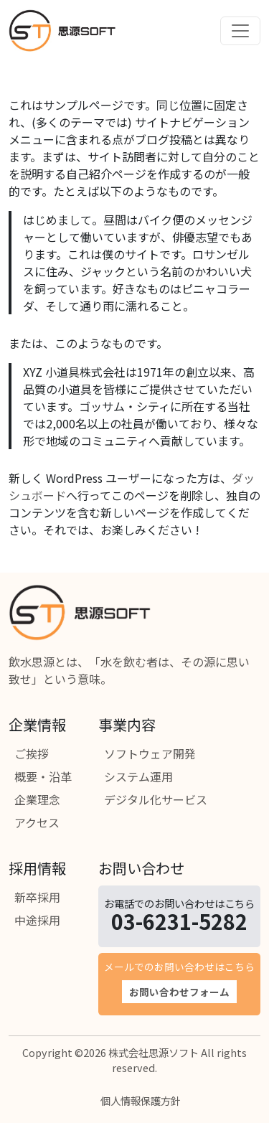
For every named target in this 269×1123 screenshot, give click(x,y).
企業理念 (37, 799)
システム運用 (138, 776)
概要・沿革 (43, 776)
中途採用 (37, 920)
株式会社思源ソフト (153, 1052)
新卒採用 (37, 897)
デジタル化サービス (155, 799)
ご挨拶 (31, 753)
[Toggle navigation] (240, 31)
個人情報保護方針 (140, 1100)
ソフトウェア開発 (150, 753)
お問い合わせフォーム (179, 992)
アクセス (37, 822)
